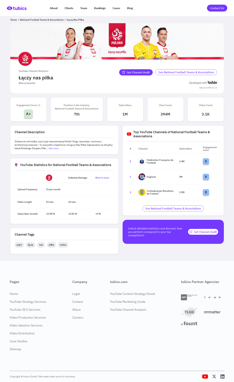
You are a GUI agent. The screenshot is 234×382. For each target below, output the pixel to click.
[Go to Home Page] (17, 8)
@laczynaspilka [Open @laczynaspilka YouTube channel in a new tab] (27, 83)
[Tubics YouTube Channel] (205, 376)
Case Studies (19, 341)
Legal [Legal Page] (76, 294)
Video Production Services (28, 317)
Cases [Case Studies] (116, 8)
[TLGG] (191, 312)
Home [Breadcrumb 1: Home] (13, 19)
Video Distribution (22, 333)
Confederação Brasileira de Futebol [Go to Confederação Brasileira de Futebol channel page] (155, 192)
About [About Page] (76, 310)
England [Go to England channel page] (147, 176)
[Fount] (191, 323)
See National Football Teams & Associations (186, 72)
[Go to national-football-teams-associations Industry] (186, 72)
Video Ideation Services (26, 325)
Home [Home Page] (14, 294)
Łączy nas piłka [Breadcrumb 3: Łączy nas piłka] (75, 19)
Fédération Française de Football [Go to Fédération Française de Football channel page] (155, 161)
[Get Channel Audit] (136, 72)
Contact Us (217, 8)
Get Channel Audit (136, 72)
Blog (130, 8)
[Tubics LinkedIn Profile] (222, 376)
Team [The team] (83, 8)
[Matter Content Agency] (214, 312)
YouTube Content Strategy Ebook (132, 294)
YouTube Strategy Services (28, 302)
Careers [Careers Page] (77, 317)
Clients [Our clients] (69, 8)
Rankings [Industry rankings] (100, 8)
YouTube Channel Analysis (128, 310)
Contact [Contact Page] (77, 302)
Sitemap (15, 349)
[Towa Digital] (214, 297)
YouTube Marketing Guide (127, 302)
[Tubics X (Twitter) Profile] (214, 376)
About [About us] (54, 8)
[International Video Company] (191, 297)
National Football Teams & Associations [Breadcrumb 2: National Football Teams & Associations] (42, 19)
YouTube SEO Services (25, 310)
